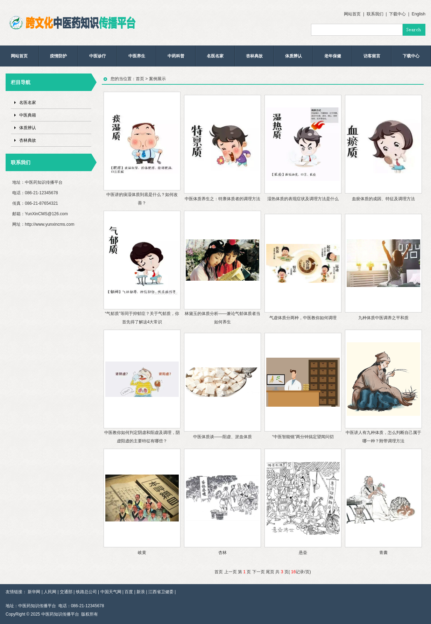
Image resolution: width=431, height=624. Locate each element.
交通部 (66, 591)
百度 (129, 591)
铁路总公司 (86, 591)
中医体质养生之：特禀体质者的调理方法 (222, 198)
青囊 (383, 552)
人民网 (50, 591)
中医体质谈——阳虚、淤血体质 (222, 436)
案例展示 (157, 78)
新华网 (34, 591)
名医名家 (215, 56)
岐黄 (142, 552)
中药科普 (176, 56)
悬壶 (303, 552)
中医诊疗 (97, 56)
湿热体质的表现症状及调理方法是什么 (303, 198)
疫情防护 (58, 56)
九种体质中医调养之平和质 (383, 317)
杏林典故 (254, 56)
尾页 (270, 571)
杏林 (222, 552)
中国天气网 (110, 591)
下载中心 (397, 14)
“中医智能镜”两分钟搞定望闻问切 (303, 436)
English (418, 14)
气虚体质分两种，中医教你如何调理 (303, 317)
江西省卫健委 (161, 591)
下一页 (258, 571)
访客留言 (371, 56)
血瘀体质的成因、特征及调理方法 (383, 198)
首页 (140, 78)
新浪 (140, 591)
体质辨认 (293, 56)
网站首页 (352, 14)
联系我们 (375, 14)
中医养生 (136, 56)
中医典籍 (27, 115)
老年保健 (332, 56)
